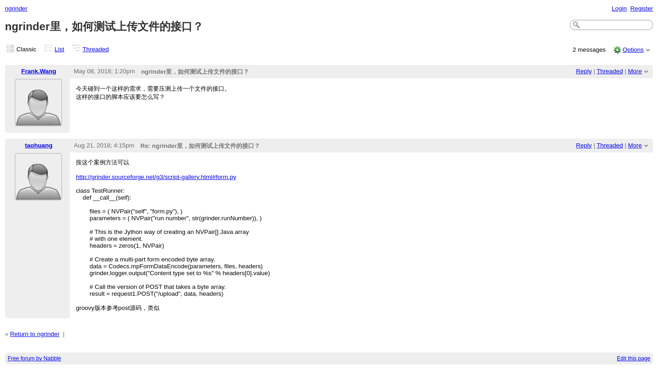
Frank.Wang (38, 71)
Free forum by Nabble (34, 358)
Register (641, 8)
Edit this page (633, 358)
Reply (584, 71)
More (635, 71)
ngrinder (16, 8)
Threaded (96, 49)
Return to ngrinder (34, 334)
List (59, 49)
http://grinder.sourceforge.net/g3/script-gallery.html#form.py (156, 177)
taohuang (39, 145)
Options (632, 49)
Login (619, 8)
